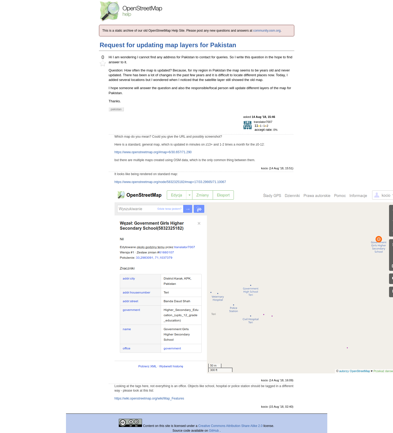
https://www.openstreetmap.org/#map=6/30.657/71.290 (153, 152)
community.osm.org (267, 30)
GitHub (214, 430)
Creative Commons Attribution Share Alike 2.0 (230, 426)
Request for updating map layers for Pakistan (168, 45)
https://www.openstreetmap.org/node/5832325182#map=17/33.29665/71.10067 (170, 182)
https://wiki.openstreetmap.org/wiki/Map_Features (149, 398)
